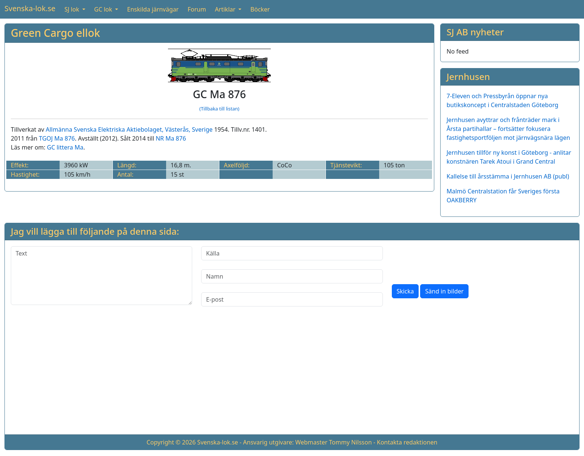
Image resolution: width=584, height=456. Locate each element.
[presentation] (448, 260)
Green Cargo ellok (55, 33)
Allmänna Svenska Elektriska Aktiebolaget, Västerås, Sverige (129, 129)
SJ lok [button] (72, 9)
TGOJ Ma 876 (57, 138)
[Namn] (292, 276)
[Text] (101, 275)
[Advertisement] (292, 376)
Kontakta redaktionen (407, 442)
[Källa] (292, 253)
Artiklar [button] (226, 9)
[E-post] (292, 299)
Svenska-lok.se (29, 8)
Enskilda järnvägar (152, 9)
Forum (197, 9)
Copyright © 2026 (171, 442)
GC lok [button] (104, 9)
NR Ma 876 (171, 138)
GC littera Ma (65, 147)
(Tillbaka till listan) (219, 108)
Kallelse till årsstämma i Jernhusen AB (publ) (508, 176)
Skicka (405, 291)
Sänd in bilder (444, 291)
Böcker (260, 9)
